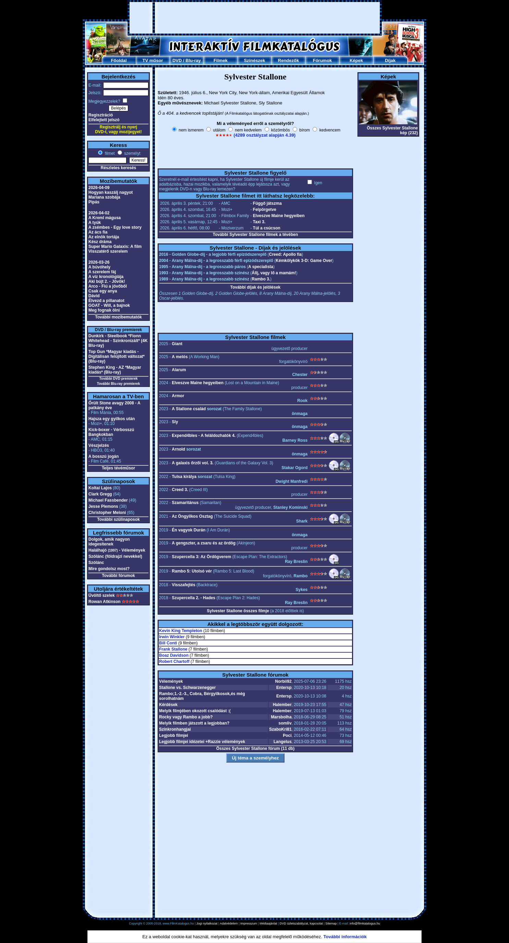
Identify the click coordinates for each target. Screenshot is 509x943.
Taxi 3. (259, 221)
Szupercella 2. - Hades (193, 597)
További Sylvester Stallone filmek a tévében (255, 234)
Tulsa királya (184, 476)
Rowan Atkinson (104, 601)
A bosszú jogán (103, 456)
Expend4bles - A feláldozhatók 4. (203, 435)
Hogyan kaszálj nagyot (110, 192)
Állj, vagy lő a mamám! (274, 273)
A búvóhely (99, 267)
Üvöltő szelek (101, 595)
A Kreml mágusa (104, 217)
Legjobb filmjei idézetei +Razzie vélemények (202, 741)
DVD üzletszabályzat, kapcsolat (301, 923)
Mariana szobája (104, 197)
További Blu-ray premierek (118, 384)
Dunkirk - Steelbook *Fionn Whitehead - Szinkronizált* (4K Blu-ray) (118, 341)
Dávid (94, 295)
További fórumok (118, 575)
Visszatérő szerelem (108, 251)
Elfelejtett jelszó (104, 119)
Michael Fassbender (108, 500)
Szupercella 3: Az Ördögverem (201, 556)
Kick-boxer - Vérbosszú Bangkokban (111, 432)
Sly (175, 421)
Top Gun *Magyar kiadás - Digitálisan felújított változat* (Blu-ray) (116, 356)
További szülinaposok (118, 519)
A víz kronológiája (105, 276)
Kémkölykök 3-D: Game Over (304, 260)
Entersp (284, 687)
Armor (178, 395)
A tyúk (94, 222)
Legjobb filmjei (173, 735)
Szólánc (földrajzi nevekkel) (115, 556)
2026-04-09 (98, 187)
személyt (132, 153)
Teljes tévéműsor (118, 468)
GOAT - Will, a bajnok (109, 305)
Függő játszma (267, 203)
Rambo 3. (261, 279)
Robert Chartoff (174, 661)
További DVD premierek (118, 378)
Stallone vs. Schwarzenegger (187, 687)
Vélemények (171, 681)
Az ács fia (97, 232)
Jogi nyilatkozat (207, 923)
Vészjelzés (98, 445)
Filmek (221, 60)
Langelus (283, 741)
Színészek (254, 60)
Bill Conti (168, 643)
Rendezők (288, 60)
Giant (177, 343)
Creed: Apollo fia (285, 254)
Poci (287, 735)
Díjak (390, 60)
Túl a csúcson (266, 228)
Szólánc (96, 562)
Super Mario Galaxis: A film (115, 246)
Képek (356, 60)
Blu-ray (193, 60)
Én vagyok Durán (188, 530)
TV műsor (153, 60)
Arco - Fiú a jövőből (107, 286)
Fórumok (322, 60)
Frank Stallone (173, 649)
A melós (179, 356)
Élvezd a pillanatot (106, 300)
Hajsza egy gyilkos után (111, 418)
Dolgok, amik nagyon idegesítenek (109, 541)
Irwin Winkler (172, 636)
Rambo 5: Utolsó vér (192, 571)
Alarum (179, 369)
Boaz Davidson (174, 655)
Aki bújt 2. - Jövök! (106, 281)
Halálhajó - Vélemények (116, 550)
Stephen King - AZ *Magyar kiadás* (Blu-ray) (114, 370)
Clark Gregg (100, 494)
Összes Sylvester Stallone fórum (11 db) (255, 748)
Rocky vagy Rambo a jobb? (186, 717)
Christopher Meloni (107, 512)
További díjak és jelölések (255, 287)
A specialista (260, 266)
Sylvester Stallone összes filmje (238, 610)
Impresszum (248, 923)
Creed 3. (180, 489)
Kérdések (168, 704)
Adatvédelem (229, 923)
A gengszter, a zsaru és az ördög (203, 543)
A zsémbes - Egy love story (115, 227)
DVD (177, 60)
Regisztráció (100, 115)
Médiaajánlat (268, 923)
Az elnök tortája (103, 237)
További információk (345, 936)
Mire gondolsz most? (109, 568)
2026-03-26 (98, 262)
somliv (285, 723)
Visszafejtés (183, 584)
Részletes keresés (118, 167)
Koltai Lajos (100, 488)
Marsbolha (281, 717)
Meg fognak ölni (104, 310)
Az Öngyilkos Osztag (192, 516)
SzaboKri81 (280, 729)
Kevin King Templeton (180, 630)
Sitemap (331, 923)
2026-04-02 (98, 213)
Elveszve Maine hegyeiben (279, 215)
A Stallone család (189, 408)
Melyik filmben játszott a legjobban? (194, 723)
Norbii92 (283, 681)
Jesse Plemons (103, 506)
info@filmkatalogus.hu (365, 923)
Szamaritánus (185, 502)
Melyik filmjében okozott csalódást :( (195, 710)
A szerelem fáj (102, 271)
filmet (109, 153)
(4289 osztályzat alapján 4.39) (264, 135)
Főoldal (118, 60)
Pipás (93, 202)
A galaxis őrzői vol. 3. (193, 463)
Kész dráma (99, 241)
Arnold (178, 449)
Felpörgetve (264, 209)
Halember (282, 704)
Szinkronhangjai (175, 729)
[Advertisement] (254, 17)
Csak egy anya (102, 291)
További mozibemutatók (118, 317)
